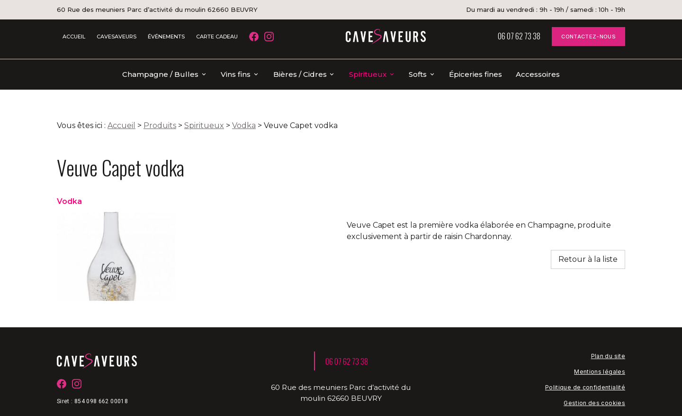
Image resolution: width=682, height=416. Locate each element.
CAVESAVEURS (116, 36)
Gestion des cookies (594, 387)
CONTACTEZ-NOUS (588, 36)
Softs (418, 74)
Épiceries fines (475, 74)
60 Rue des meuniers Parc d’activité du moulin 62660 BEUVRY (157, 9)
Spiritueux (367, 74)
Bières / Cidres (300, 74)
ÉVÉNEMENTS (166, 36)
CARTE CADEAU (217, 36)
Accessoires (538, 74)
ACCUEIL (74, 36)
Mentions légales (599, 356)
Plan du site (608, 340)
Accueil (121, 110)
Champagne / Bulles (160, 74)
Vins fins (236, 74)
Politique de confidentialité (585, 372)
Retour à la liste (588, 244)
